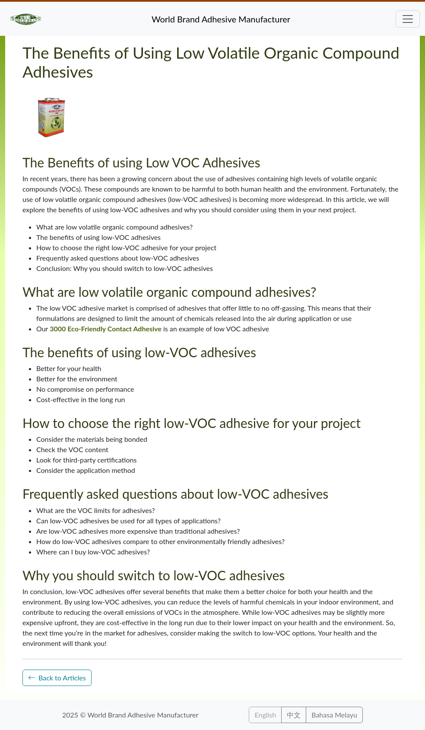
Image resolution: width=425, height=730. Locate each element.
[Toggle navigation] (408, 19)
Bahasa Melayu (334, 715)
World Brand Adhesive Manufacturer (221, 19)
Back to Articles (57, 677)
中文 (294, 715)
